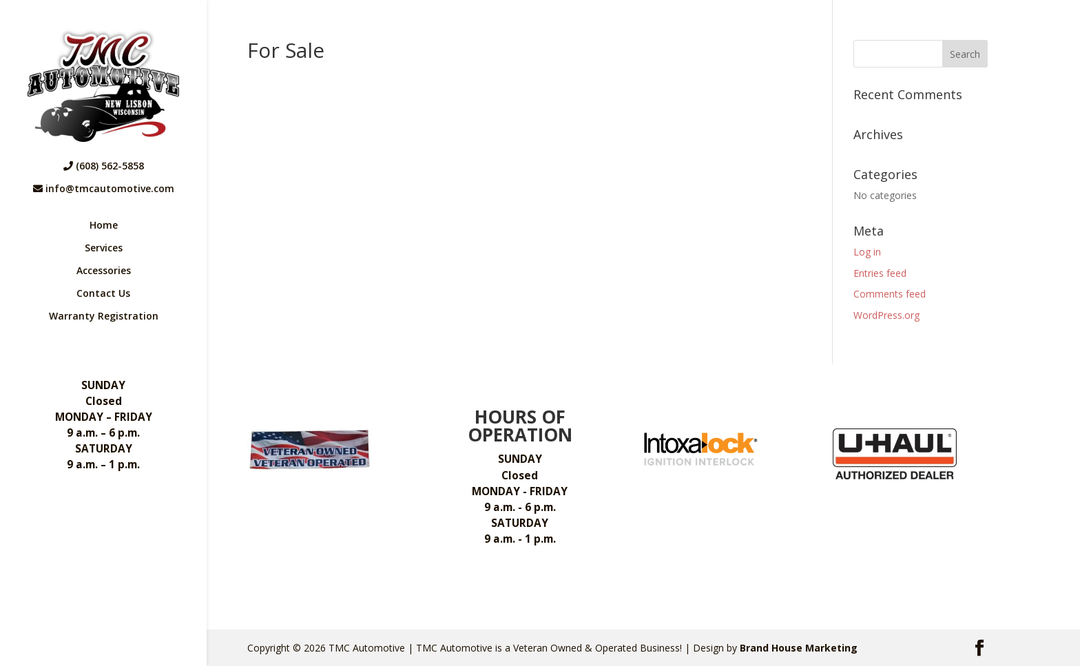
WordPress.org (886, 315)
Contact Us (103, 294)
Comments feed (889, 293)
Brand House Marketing (799, 647)
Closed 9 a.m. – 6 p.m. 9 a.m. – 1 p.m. (103, 425)
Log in (867, 251)
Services (104, 248)
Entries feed (879, 273)
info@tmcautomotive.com (103, 189)
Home (104, 225)
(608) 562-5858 (103, 166)
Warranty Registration (103, 316)
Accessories (103, 271)
